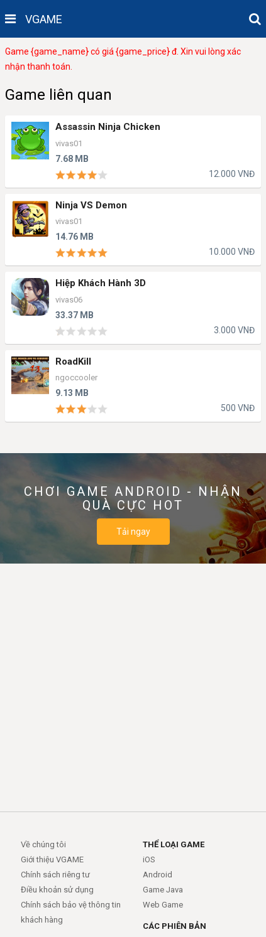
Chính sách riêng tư (55, 874)
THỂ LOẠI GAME (173, 844)
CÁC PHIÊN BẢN (174, 926)
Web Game (163, 904)
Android (157, 874)
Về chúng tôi (43, 844)
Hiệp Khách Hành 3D (100, 283)
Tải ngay (133, 532)
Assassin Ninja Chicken (107, 127)
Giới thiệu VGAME (52, 859)
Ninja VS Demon (91, 205)
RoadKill (73, 361)
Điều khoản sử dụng (57, 889)
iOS (149, 859)
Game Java (163, 889)
